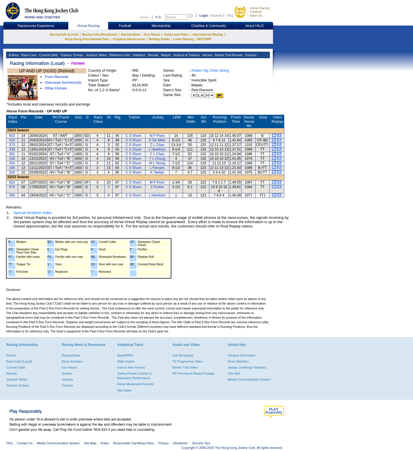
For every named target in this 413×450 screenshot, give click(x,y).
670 (12, 187)
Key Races (152, 34)
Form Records (56, 77)
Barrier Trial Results (228, 55)
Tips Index (124, 390)
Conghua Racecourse (129, 39)
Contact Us (24, 443)
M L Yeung (157, 163)
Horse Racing (259, 8)
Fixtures (250, 55)
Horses (206, 55)
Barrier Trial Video (185, 367)
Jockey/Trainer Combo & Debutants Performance (134, 376)
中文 (158, 17)
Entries (13, 55)
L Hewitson (157, 149)
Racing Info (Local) (64, 34)
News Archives (72, 361)
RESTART (204, 39)
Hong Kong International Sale (87, 39)
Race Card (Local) (19, 361)
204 (12, 163)
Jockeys (67, 379)
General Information (242, 355)
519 (12, 140)
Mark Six (256, 15)
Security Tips (201, 443)
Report (165, 55)
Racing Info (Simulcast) (99, 34)
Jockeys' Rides (96, 55)
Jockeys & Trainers (186, 55)
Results (153, 55)
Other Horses (56, 88)
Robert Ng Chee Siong (210, 70)
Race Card (28, 55)
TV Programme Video (187, 361)
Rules (105, 443)
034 (12, 172)
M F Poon (157, 136)
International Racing (207, 34)
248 (12, 159)
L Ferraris (157, 168)
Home (144, 17)
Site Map (90, 443)
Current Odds (48, 55)
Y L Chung (157, 159)
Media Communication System (249, 379)
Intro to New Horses (131, 367)
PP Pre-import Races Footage (193, 373)
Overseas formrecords (63, 82)
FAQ (230, 15)
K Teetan (157, 172)
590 (12, 195)
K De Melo (157, 140)
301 (12, 154)
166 (12, 168)
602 (12, 136)
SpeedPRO (125, 355)
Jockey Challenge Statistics (247, 367)
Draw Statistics (238, 361)
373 (12, 145)
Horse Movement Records (135, 384)
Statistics (138, 55)
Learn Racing (183, 39)
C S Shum (133, 136)
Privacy (163, 443)
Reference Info (119, 55)
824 (12, 182)
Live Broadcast (182, 355)
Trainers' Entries (71, 55)
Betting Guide (159, 39)
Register (216, 15)
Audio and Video (176, 34)
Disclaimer (180, 443)
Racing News (130, 34)
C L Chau (157, 145)
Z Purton (157, 187)
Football (255, 11)
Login (203, 15)
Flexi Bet (234, 373)
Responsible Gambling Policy (133, 443)
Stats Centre (126, 361)
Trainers (67, 385)
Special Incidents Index (32, 213)
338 (12, 149)
